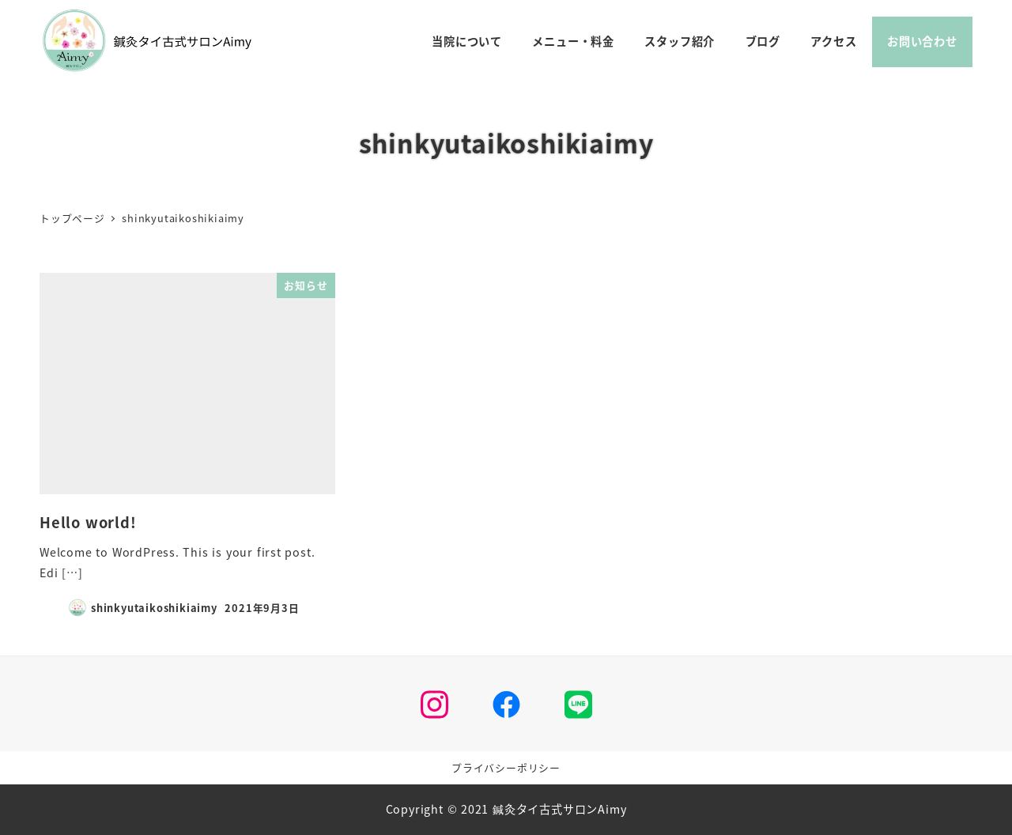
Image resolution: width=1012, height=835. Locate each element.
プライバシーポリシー (506, 767)
